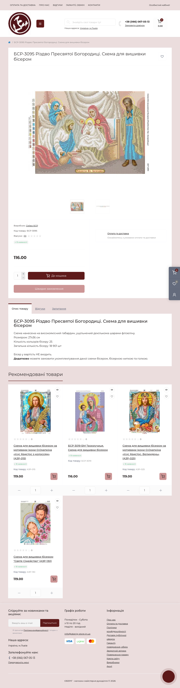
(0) (25, 236)
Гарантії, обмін (75, 5)
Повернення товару (118, 654)
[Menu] (40, 24)
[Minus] (23, 278)
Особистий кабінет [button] (159, 5)
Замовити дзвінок (135, 25)
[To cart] (53, 476)
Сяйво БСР (32, 225)
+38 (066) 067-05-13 (137, 21)
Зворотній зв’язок (116, 650)
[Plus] (23, 274)
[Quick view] (57, 389)
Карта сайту (113, 658)
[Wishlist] (57, 396)
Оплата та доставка (23, 5)
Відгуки (58, 5)
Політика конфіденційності (36, 630)
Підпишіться (50, 623)
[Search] (68, 22)
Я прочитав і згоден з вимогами (35, 631)
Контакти (94, 5)
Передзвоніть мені (18, 662)
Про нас (44, 5)
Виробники (113, 662)
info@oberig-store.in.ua (77, 633)
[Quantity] (17, 276)
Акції (109, 666)
